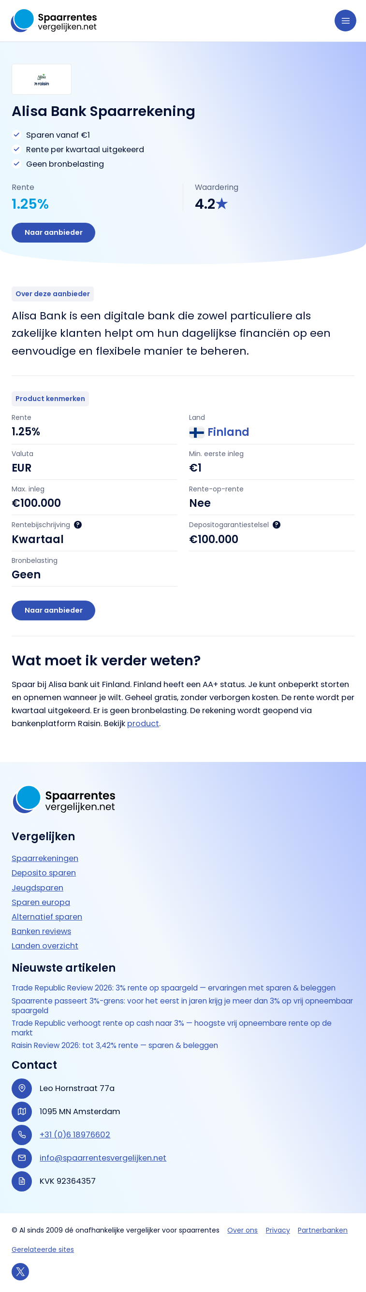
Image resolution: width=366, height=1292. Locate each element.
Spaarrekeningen (45, 857)
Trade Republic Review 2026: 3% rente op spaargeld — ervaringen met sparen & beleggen (180, 987)
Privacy (278, 1230)
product (143, 725)
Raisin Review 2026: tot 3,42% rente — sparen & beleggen (118, 1045)
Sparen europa (41, 901)
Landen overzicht (45, 944)
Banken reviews (41, 930)
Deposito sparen (44, 872)
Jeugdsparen (37, 886)
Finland (219, 433)
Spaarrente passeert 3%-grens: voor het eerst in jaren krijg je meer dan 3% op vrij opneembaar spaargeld (163, 1005)
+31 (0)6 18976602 (75, 1134)
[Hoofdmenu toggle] (345, 20)
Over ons (242, 1230)
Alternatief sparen (47, 915)
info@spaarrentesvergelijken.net (103, 1157)
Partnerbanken (323, 1230)
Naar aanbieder (54, 233)
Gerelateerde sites (43, 1249)
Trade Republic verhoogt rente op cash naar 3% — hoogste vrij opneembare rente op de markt (178, 1028)
